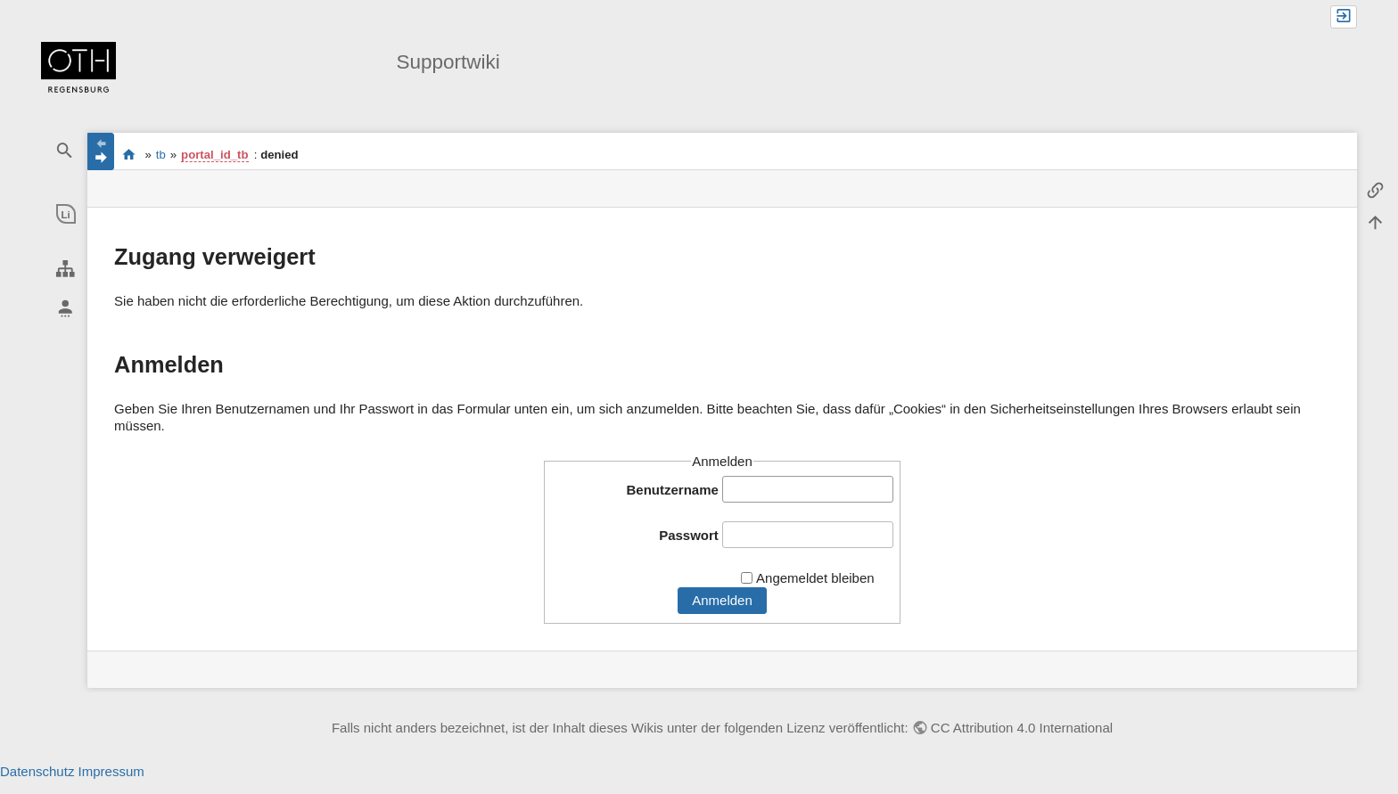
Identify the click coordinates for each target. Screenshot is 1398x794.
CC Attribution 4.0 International (1022, 727)
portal (129, 154)
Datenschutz (37, 771)
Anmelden (722, 600)
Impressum (111, 771)
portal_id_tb (214, 154)
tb (161, 154)
